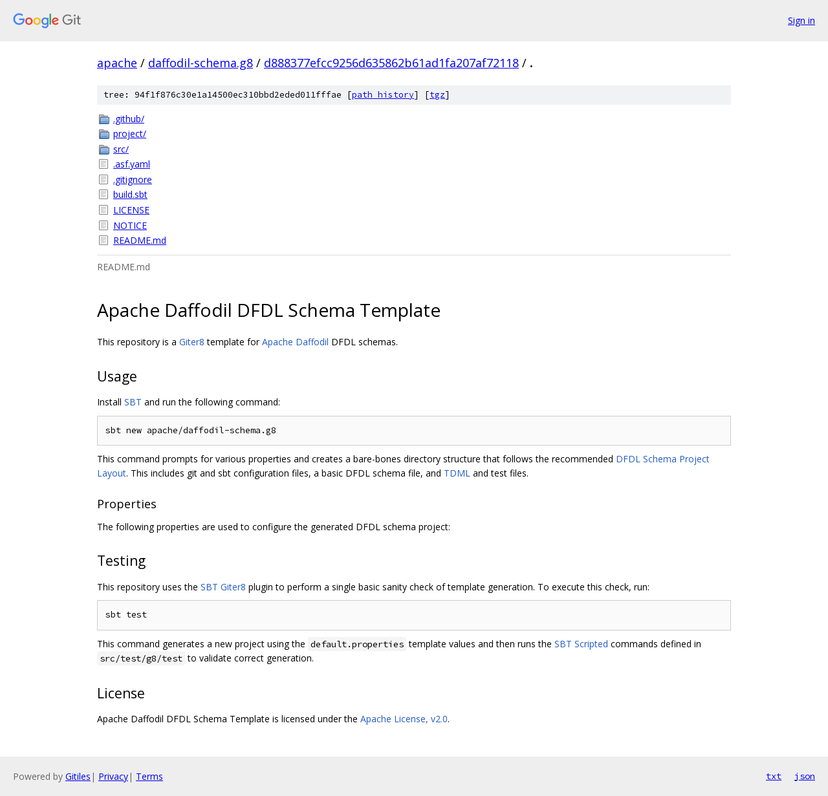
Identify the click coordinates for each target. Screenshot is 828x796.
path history (383, 94)
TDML (457, 473)
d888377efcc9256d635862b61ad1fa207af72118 (391, 62)
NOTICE (130, 225)
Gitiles (78, 776)
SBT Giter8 (223, 587)
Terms (149, 776)
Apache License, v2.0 (404, 719)
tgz (437, 94)
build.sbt (130, 194)
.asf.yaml (131, 164)
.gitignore (132, 179)
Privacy (113, 776)
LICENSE (131, 210)
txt (773, 776)
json (804, 776)
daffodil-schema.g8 (200, 62)
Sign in (801, 20)
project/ (129, 133)
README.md (139, 240)
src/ (121, 149)
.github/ (128, 119)
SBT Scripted (581, 644)
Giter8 (191, 342)
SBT (133, 402)
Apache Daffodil (295, 342)
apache (117, 62)
